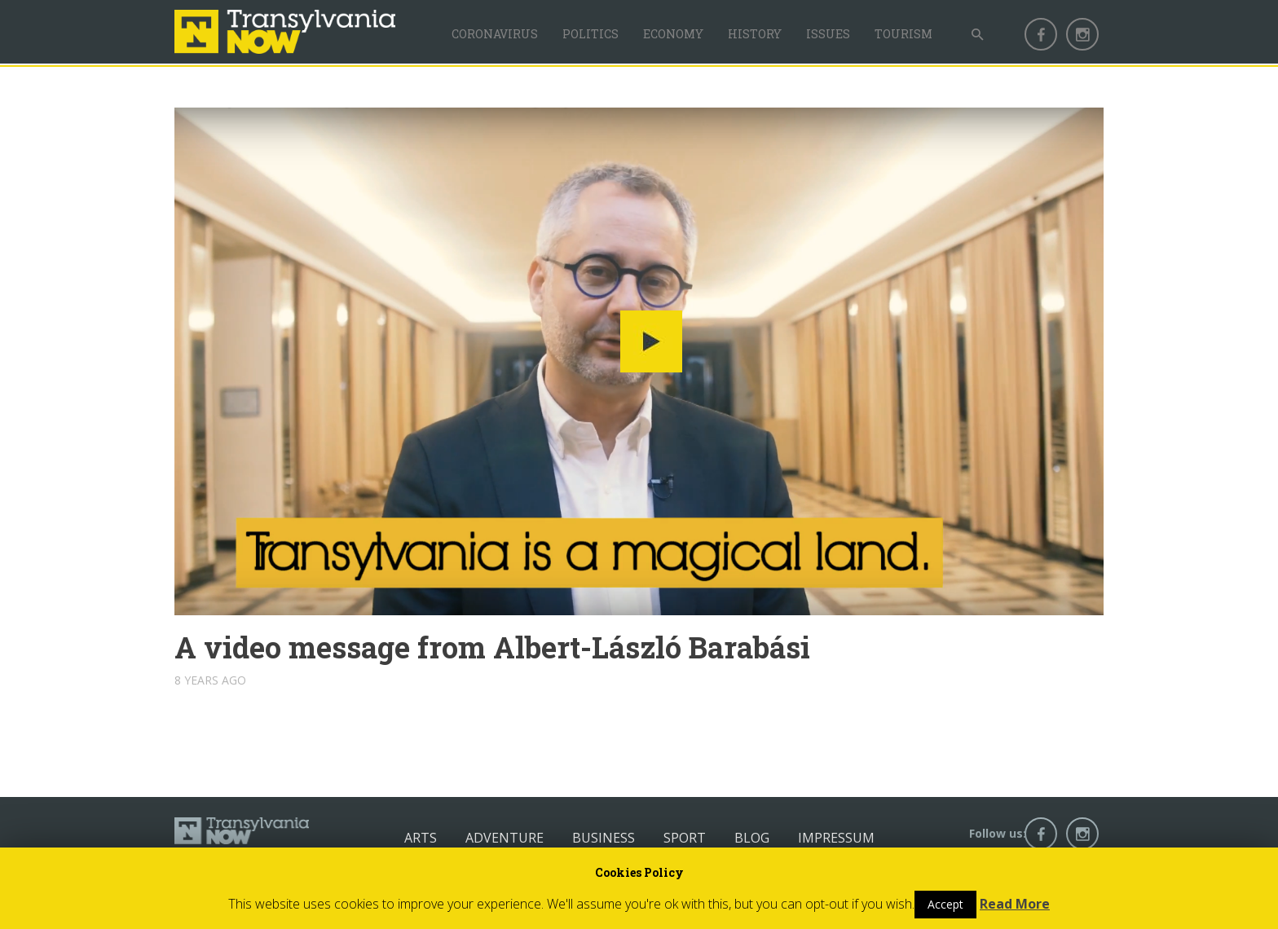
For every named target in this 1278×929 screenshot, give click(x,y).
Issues (828, 34)
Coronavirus (495, 34)
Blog (751, 838)
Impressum (836, 838)
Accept (945, 904)
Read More (1015, 904)
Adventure (504, 838)
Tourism (903, 34)
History (755, 34)
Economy (673, 34)
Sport (684, 838)
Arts (420, 838)
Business (603, 838)
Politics (590, 34)
